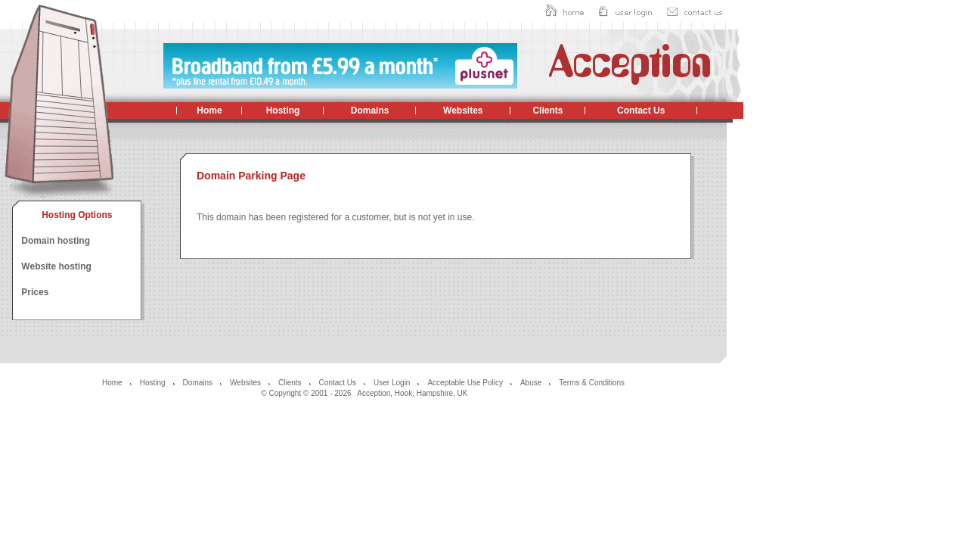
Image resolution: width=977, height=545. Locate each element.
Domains (370, 110)
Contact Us (641, 110)
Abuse (530, 382)
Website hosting (56, 266)
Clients (547, 110)
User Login (392, 382)
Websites (462, 110)
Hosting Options (77, 215)
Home (209, 110)
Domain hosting (55, 240)
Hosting (283, 110)
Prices (34, 292)
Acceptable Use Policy (465, 382)
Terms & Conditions (592, 382)
